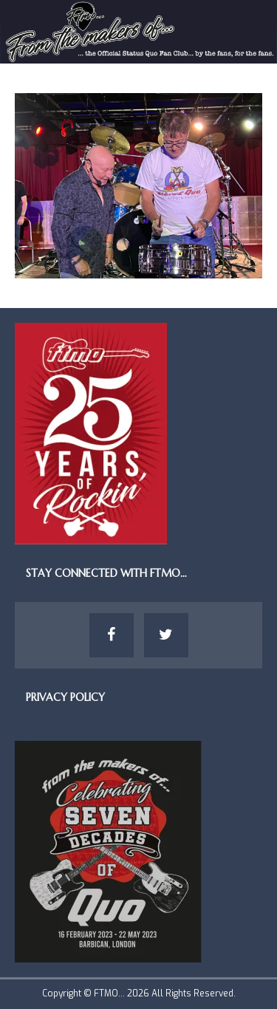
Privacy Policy (65, 697)
